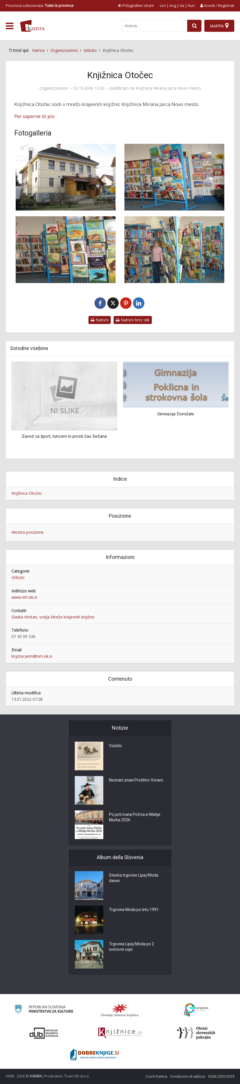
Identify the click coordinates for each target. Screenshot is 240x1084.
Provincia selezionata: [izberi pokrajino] (40, 5)
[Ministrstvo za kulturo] (44, 1010)
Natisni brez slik (133, 320)
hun (191, 5)
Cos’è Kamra (156, 1076)
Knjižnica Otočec (26, 493)
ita (182, 5)
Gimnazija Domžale (175, 414)
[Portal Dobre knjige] (94, 1054)
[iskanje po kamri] (154, 26)
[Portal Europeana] (196, 1010)
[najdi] (194, 26)
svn (163, 5)
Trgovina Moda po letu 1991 (134, 910)
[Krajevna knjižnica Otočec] (65, 177)
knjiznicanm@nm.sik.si (31, 656)
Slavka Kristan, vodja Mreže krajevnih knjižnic (53, 617)
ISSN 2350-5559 (221, 1076)
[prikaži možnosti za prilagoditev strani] (136, 5)
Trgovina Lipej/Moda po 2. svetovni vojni (132, 947)
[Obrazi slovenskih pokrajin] (196, 1033)
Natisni (99, 320)
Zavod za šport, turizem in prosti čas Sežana (64, 436)
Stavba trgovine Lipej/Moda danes (134, 878)
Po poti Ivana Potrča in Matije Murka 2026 (135, 817)
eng (173, 5)
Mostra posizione (27, 532)
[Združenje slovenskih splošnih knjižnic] (120, 1033)
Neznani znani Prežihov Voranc (137, 780)
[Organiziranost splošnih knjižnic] (120, 1010)
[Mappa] (219, 26)
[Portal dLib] (44, 1033)
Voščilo (115, 746)
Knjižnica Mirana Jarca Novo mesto (168, 88)
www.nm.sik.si (24, 597)
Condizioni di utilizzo (187, 1076)
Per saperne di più (34, 116)
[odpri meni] (9, 26)
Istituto (18, 577)
